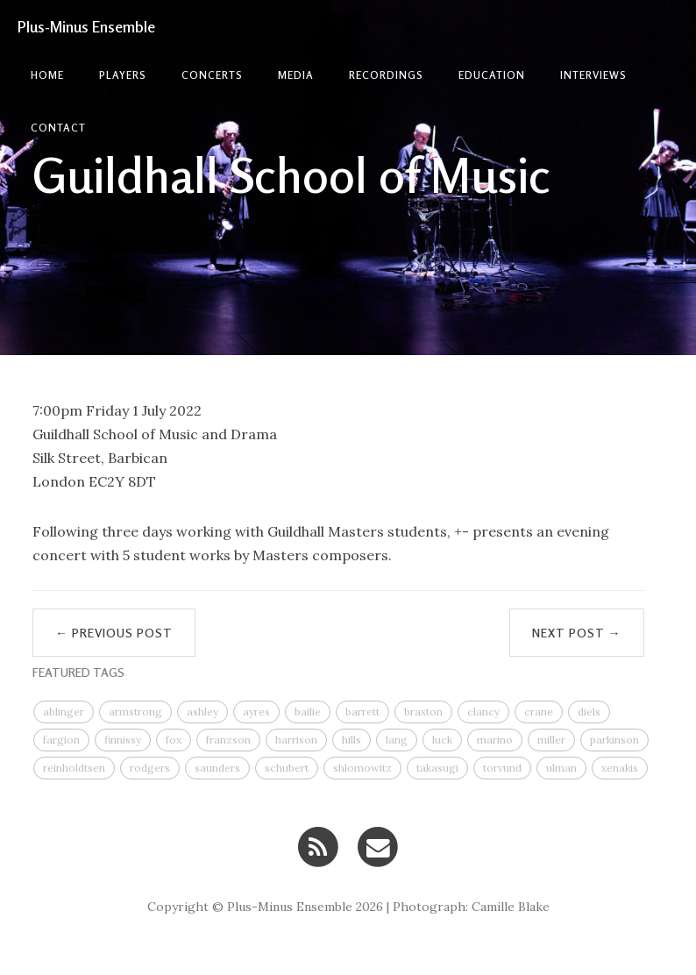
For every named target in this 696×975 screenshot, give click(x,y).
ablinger (63, 711)
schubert (287, 767)
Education (491, 75)
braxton (423, 711)
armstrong (135, 711)
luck (442, 739)
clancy (483, 711)
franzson (228, 739)
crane (538, 711)
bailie (308, 711)
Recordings (386, 75)
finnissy (122, 739)
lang (397, 739)
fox (173, 739)
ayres (256, 711)
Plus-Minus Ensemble (86, 26)
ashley (202, 711)
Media (296, 75)
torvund (502, 767)
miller (551, 739)
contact (58, 127)
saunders (217, 767)
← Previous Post (114, 632)
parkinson (614, 739)
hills (351, 739)
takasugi (437, 767)
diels (589, 711)
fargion (61, 739)
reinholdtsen (74, 767)
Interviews (593, 75)
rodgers (150, 767)
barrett (362, 711)
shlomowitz (362, 767)
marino (495, 739)
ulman (561, 767)
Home (47, 75)
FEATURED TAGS (78, 672)
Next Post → (576, 632)
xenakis (619, 767)
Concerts (212, 75)
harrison (296, 739)
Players (122, 75)
